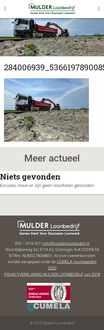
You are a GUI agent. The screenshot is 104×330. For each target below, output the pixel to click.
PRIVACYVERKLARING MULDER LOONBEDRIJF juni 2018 (52, 274)
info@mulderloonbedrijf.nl (66, 243)
